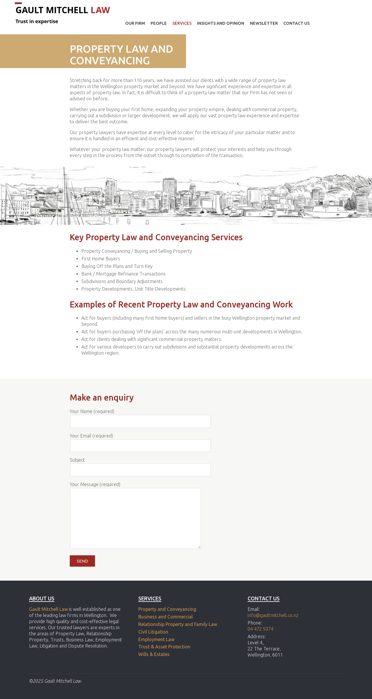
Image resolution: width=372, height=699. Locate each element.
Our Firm (135, 23)
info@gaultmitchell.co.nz (273, 615)
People (159, 23)
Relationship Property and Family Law (177, 624)
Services (182, 23)
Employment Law (156, 639)
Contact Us (296, 23)
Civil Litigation (153, 631)
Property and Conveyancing (167, 609)
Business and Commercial (165, 616)
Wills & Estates (154, 654)
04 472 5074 (260, 629)
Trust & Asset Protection (164, 646)
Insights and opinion (220, 23)
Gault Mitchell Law (48, 609)
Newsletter (264, 23)
